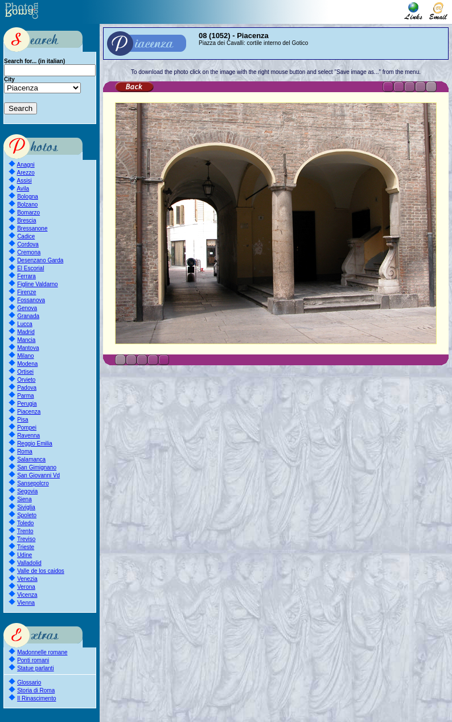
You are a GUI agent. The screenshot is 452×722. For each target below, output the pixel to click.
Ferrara (26, 276)
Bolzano (27, 204)
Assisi (24, 181)
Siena (24, 499)
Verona (26, 587)
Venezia (27, 579)
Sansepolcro (33, 483)
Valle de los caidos (40, 571)
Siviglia (26, 507)
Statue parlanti (35, 668)
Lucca (24, 324)
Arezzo (26, 173)
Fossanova (31, 300)
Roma (24, 451)
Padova (26, 388)
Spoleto (26, 515)
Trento (25, 531)
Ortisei (25, 372)
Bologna (27, 196)
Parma (25, 396)
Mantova (28, 348)
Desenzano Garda (40, 260)
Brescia (26, 220)
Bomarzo (28, 212)
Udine (24, 555)
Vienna (26, 603)
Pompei (26, 427)
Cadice (26, 236)
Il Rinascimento (36, 698)
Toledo (25, 523)
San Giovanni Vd (38, 475)
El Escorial (30, 268)
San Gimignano (36, 467)
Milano (25, 356)
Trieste (25, 547)
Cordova (28, 244)
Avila (23, 188)
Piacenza (28, 412)
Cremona (28, 252)
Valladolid (29, 563)
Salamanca (31, 459)
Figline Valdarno (37, 284)
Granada (28, 316)
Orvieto (26, 380)
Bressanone (32, 228)
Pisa (22, 419)
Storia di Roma (36, 690)
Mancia (26, 340)
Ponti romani (33, 660)
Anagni (26, 165)
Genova (27, 308)
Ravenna (28, 435)
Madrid (26, 332)
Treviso (26, 539)
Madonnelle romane (42, 652)
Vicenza (27, 595)
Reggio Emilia (34, 443)
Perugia (26, 404)
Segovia (27, 491)
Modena (27, 364)
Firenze (26, 292)
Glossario (29, 682)
